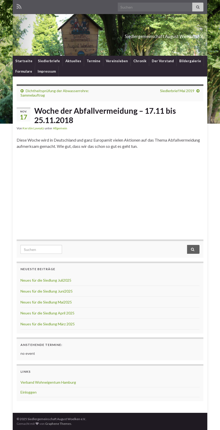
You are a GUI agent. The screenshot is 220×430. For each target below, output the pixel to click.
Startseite (23, 61)
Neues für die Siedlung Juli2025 (45, 280)
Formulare (23, 71)
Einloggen (28, 392)
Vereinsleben (117, 61)
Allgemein (60, 128)
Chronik (139, 61)
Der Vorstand (163, 61)
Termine (93, 61)
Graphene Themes (58, 424)
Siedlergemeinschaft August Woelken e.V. (134, 35)
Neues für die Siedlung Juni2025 (46, 291)
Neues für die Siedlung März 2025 (47, 324)
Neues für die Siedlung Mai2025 (46, 302)
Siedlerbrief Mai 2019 (177, 90)
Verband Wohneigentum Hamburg (48, 382)
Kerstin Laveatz (33, 128)
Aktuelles (73, 61)
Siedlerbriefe (49, 61)
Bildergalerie (190, 61)
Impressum (47, 71)
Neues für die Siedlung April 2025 (47, 313)
